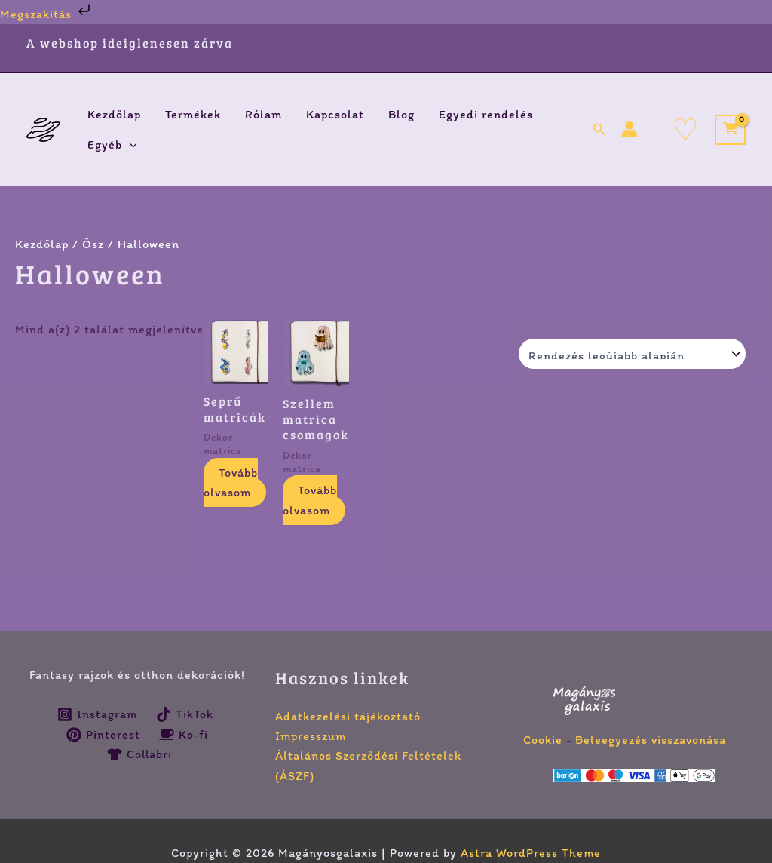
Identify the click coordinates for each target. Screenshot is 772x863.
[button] (599, 130)
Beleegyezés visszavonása (650, 739)
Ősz (93, 244)
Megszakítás (46, 14)
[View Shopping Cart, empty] (730, 130)
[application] (129, 145)
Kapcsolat (335, 114)
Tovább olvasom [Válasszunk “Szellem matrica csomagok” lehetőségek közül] (310, 500)
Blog (401, 114)
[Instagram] (97, 714)
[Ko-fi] (184, 734)
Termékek (193, 114)
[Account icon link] (629, 129)
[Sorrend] (632, 354)
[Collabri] (140, 754)
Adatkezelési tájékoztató (348, 716)
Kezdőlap (114, 114)
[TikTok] (184, 714)
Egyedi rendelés (486, 114)
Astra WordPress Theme (531, 853)
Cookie (542, 739)
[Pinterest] (104, 734)
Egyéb (112, 145)
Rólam (263, 114)
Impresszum (310, 736)
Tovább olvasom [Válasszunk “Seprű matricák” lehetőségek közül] (231, 482)
